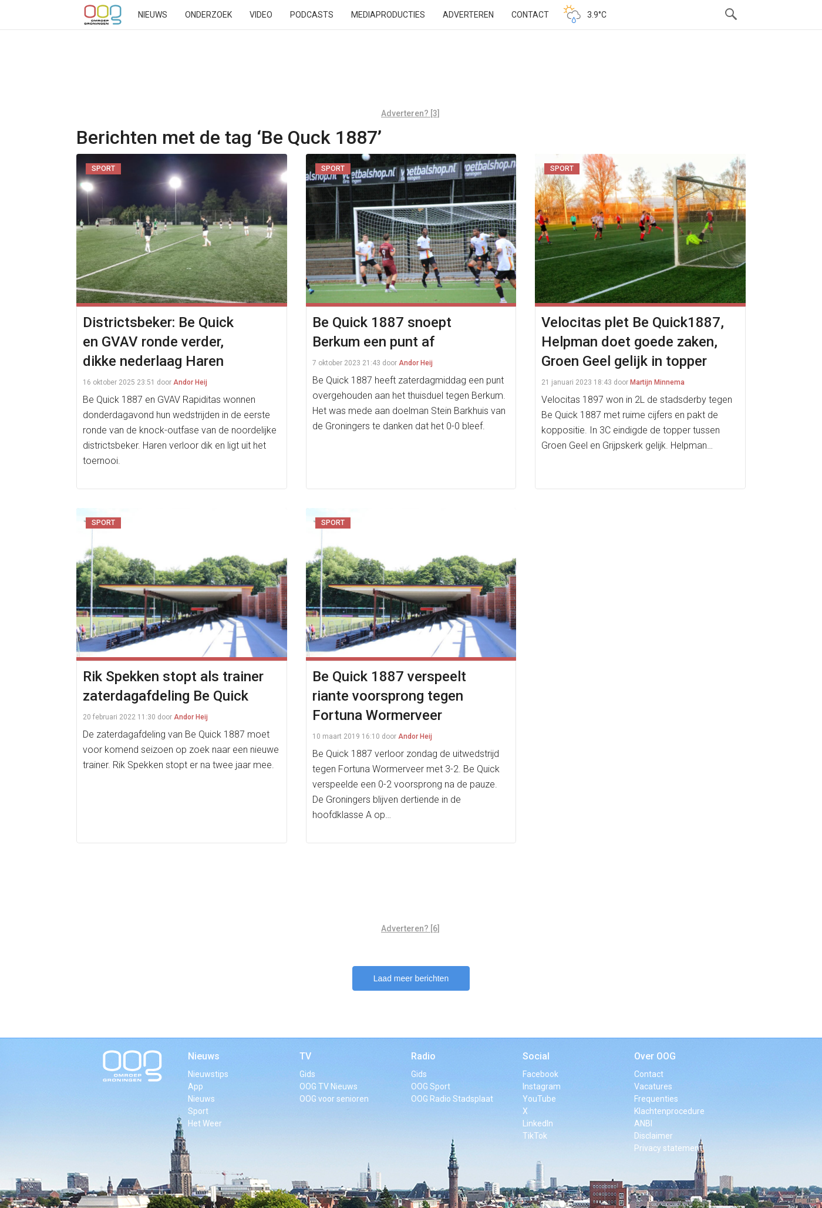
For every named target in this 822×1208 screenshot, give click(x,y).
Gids (307, 1074)
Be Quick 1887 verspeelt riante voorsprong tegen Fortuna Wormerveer (389, 696)
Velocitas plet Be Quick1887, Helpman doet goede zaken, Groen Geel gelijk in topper (632, 341)
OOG (102, 14)
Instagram (542, 1086)
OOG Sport (430, 1086)
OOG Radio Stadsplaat (452, 1098)
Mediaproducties (388, 14)
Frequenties (656, 1098)
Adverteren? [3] (410, 113)
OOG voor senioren (334, 1098)
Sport (198, 1111)
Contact (530, 14)
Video (261, 14)
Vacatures (653, 1086)
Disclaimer (653, 1135)
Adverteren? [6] (410, 928)
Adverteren (468, 14)
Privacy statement (668, 1148)
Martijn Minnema (657, 382)
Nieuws (152, 14)
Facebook (540, 1074)
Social (536, 1056)
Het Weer (205, 1123)
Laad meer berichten (411, 978)
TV (305, 1056)
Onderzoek (208, 14)
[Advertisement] (410, 73)
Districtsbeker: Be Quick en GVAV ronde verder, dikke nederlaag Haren (158, 341)
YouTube (539, 1098)
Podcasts (311, 14)
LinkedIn (538, 1123)
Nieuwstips (208, 1074)
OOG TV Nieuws (328, 1086)
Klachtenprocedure (669, 1111)
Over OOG (655, 1056)
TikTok (535, 1135)
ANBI (643, 1123)
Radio (423, 1056)
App (195, 1086)
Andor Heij (190, 382)
